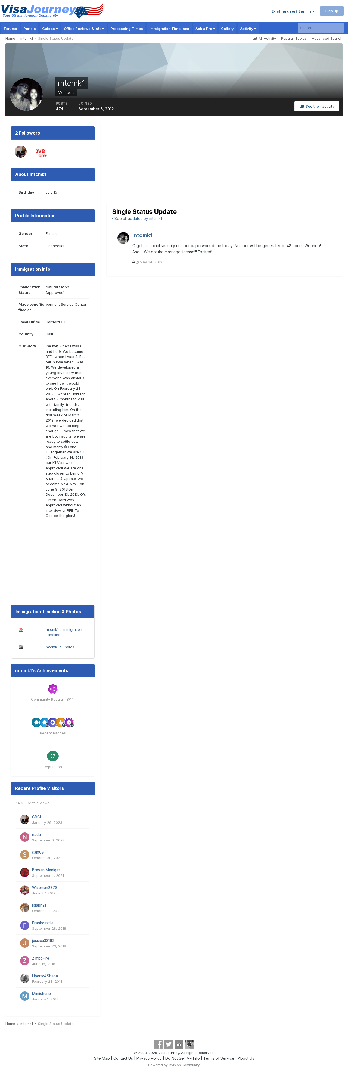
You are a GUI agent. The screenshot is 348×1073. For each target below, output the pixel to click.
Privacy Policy (149, 1058)
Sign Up (331, 11)
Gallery (227, 28)
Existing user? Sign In (293, 11)
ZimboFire (40, 958)
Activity (248, 28)
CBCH (37, 817)
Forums (10, 28)
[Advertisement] (225, 162)
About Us (246, 1058)
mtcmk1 (142, 235)
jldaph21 (39, 905)
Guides (50, 28)
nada (36, 834)
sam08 (38, 852)
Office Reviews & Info (84, 28)
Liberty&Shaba (45, 976)
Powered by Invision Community (174, 1065)
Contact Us (123, 1058)
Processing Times (126, 28)
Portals (29, 28)
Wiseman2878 (45, 887)
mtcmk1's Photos (60, 647)
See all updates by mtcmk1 (137, 218)
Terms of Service (218, 1058)
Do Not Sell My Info (182, 1058)
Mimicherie (41, 993)
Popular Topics (294, 38)
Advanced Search (327, 38)
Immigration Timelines (169, 28)
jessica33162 (43, 940)
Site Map (102, 1058)
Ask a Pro (205, 28)
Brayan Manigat (46, 870)
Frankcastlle (43, 923)
